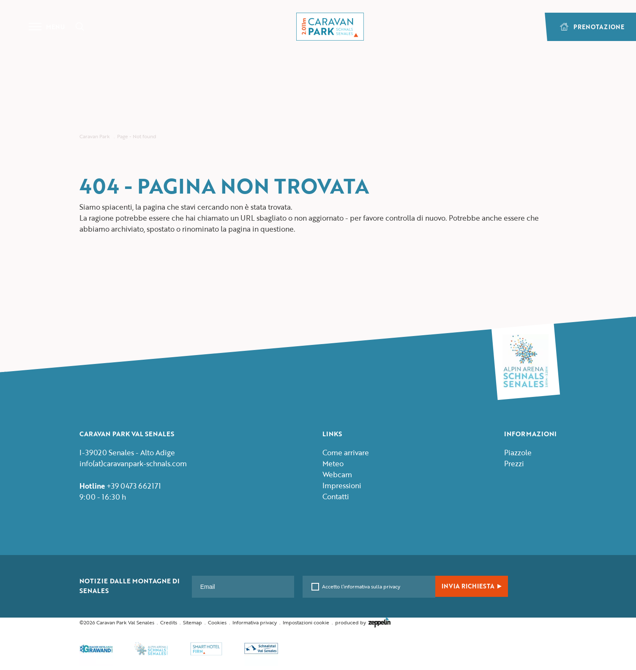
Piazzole (518, 452)
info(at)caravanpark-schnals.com (133, 463)
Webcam (337, 474)
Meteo (333, 463)
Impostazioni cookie (306, 622)
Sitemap (192, 622)
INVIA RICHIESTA (472, 586)
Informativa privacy (254, 622)
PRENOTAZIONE (592, 26)
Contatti (335, 496)
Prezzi (514, 463)
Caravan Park (94, 136)
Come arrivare (345, 452)
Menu (47, 26)
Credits (168, 622)
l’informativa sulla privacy (370, 586)
